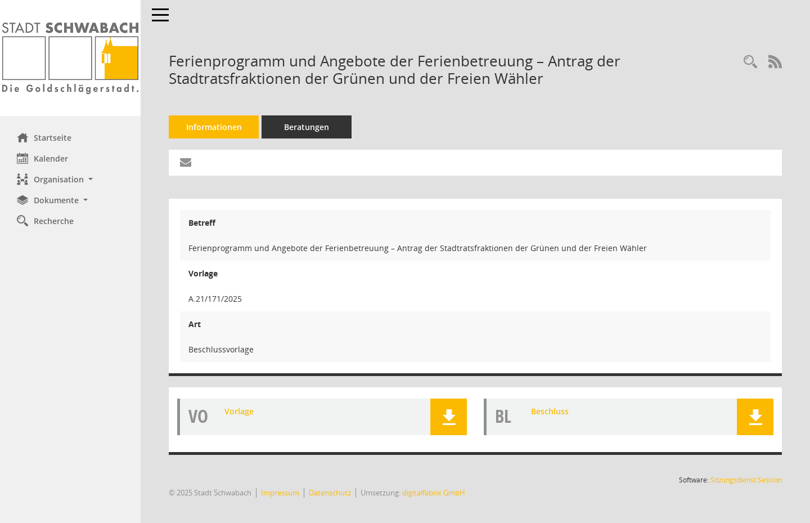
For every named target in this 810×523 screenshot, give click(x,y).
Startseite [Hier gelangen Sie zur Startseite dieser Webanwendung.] (44, 137)
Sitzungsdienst (746, 480)
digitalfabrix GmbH (433, 493)
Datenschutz (330, 493)
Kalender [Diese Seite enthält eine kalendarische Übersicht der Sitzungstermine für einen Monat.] (42, 158)
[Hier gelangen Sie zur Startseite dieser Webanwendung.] (70, 58)
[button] (70, 179)
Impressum (280, 493)
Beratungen (306, 127)
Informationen (214, 127)
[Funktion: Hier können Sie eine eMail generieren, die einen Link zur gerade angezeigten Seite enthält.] (186, 163)
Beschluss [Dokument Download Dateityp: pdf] (550, 411)
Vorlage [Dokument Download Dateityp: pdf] (239, 411)
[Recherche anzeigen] (750, 62)
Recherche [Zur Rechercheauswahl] (45, 220)
